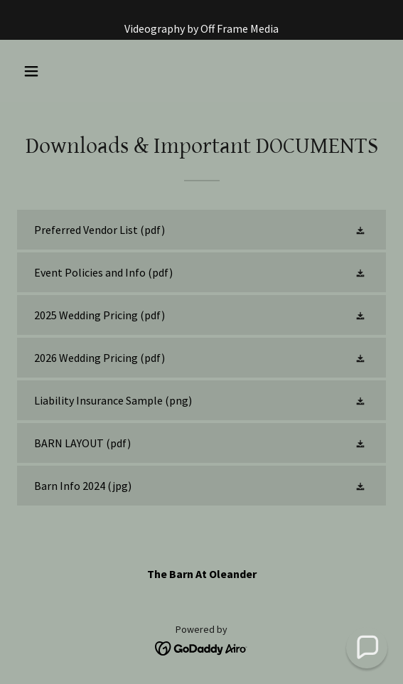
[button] (59, 71)
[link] (201, 230)
